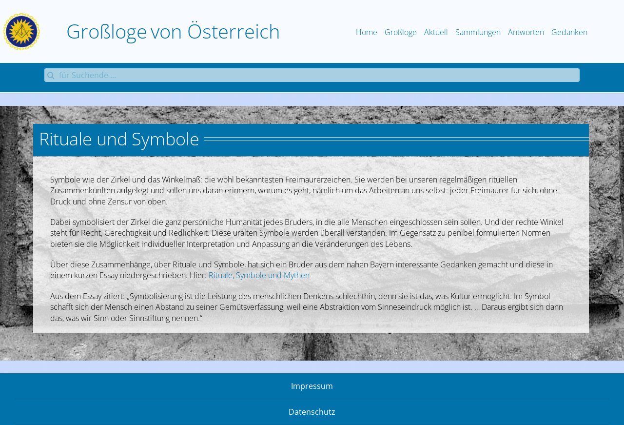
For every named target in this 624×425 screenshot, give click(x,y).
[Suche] (51, 75)
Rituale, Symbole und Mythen (259, 275)
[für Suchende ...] (312, 75)
